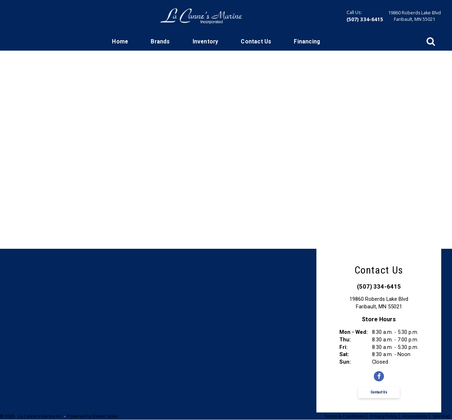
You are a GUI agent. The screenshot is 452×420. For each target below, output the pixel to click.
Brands (160, 41)
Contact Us (256, 41)
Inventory (205, 41)
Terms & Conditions (344, 416)
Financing (307, 41)
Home (120, 41)
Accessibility (415, 416)
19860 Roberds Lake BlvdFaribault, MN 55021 (414, 16)
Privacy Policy (383, 416)
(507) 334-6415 (365, 19)
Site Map (441, 416)
